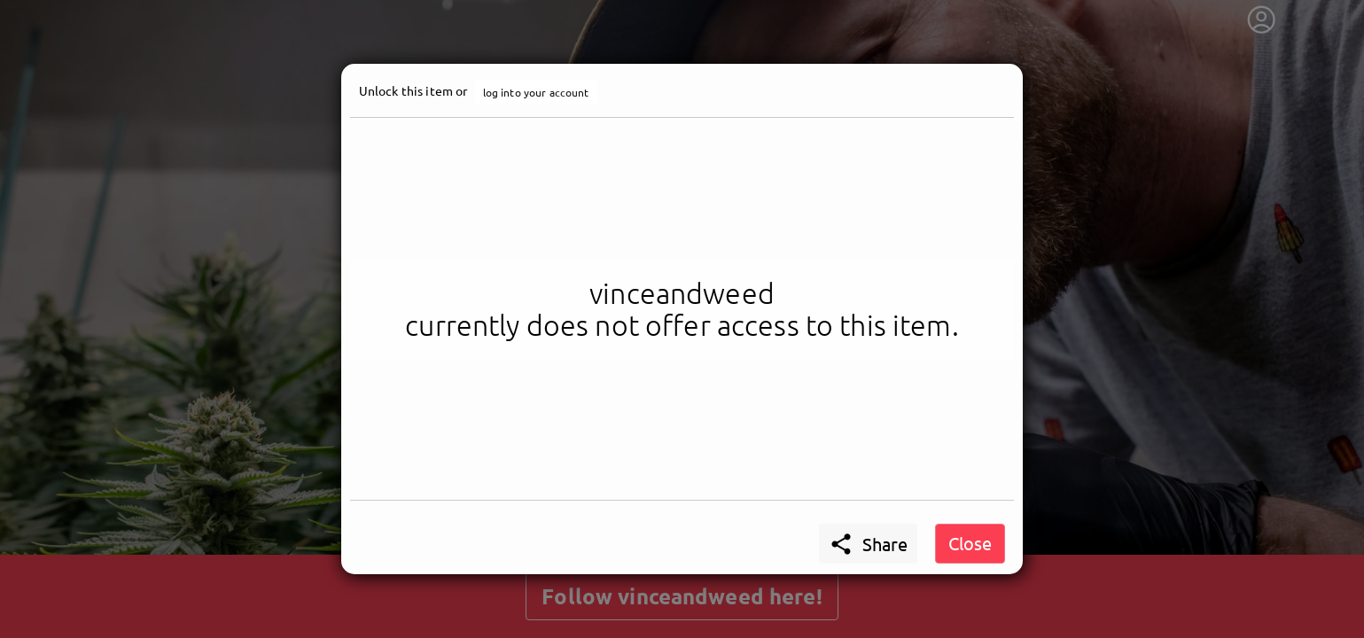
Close (970, 543)
